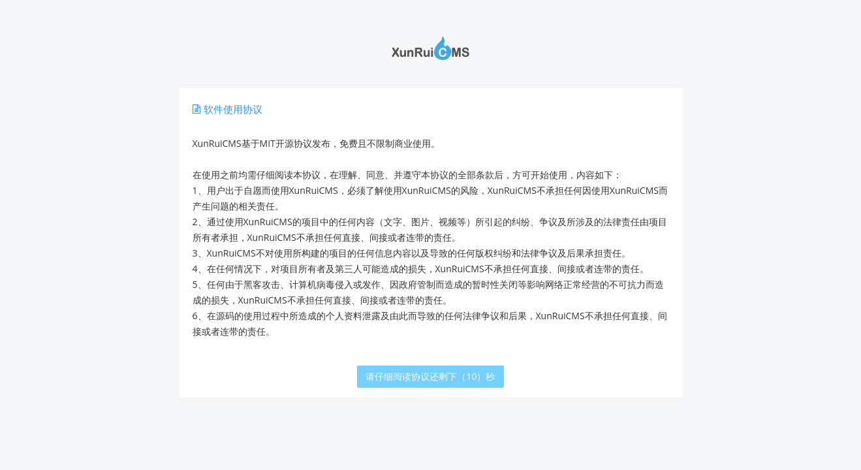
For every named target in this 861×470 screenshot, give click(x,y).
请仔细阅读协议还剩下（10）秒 (430, 376)
